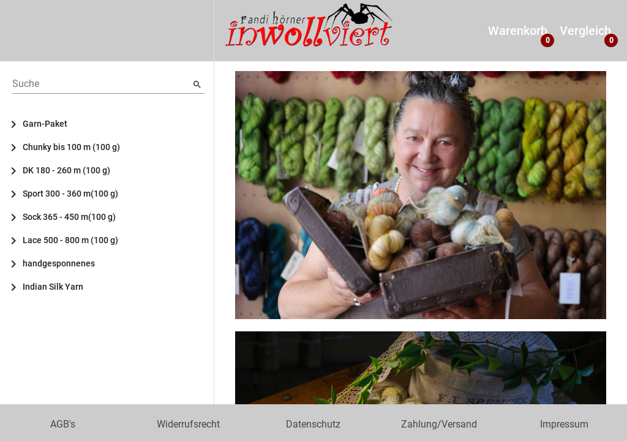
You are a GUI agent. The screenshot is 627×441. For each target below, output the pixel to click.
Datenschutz (313, 424)
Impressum (564, 424)
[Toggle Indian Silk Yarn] (18, 286)
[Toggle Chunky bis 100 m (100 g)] (18, 147)
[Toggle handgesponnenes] (18, 263)
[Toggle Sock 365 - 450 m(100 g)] (18, 217)
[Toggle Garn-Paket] (18, 123)
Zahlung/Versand (439, 424)
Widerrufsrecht (188, 424)
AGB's (62, 424)
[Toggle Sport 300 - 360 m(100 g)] (18, 193)
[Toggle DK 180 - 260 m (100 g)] (18, 170)
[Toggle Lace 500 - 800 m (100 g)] (18, 240)
